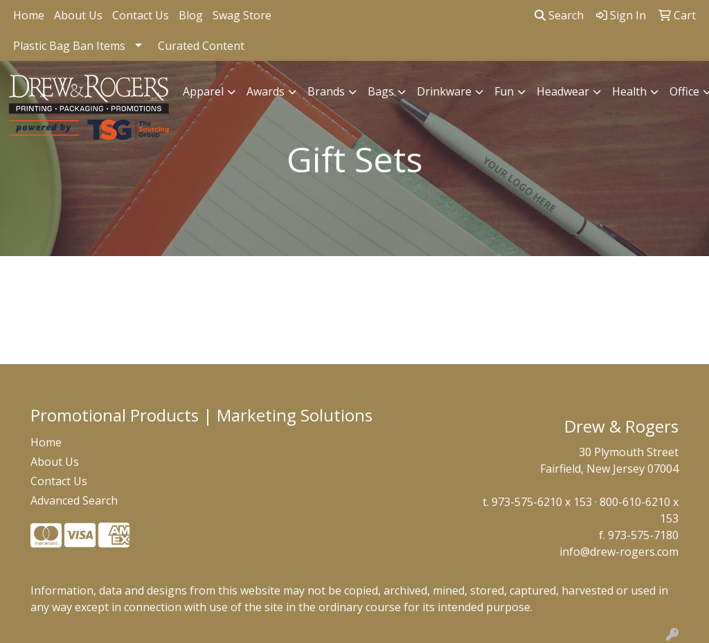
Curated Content (201, 45)
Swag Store (242, 15)
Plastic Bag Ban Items (69, 45)
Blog (191, 15)
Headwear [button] (563, 91)
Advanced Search (74, 500)
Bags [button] (381, 91)
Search (559, 15)
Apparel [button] (203, 91)
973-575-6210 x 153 (542, 501)
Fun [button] (504, 91)
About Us (78, 15)
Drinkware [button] (444, 91)
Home (28, 15)
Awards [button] (265, 91)
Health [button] (629, 91)
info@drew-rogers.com (619, 551)
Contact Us (140, 15)
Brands (326, 91)
